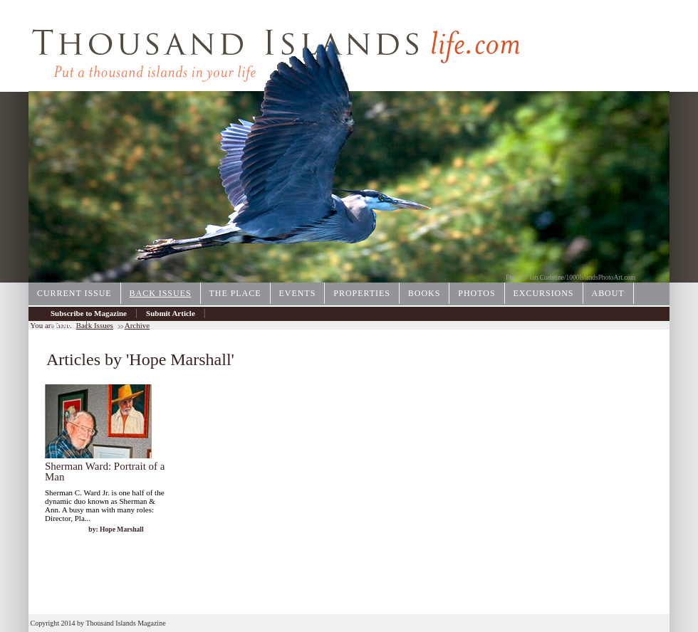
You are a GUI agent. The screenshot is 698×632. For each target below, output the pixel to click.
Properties (361, 293)
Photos (476, 293)
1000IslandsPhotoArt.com (601, 277)
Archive (64, 324)
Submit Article (170, 313)
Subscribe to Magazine (89, 313)
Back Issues (161, 293)
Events (297, 293)
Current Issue (74, 293)
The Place (235, 293)
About (608, 293)
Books (424, 293)
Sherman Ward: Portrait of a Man (105, 471)
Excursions (544, 293)
